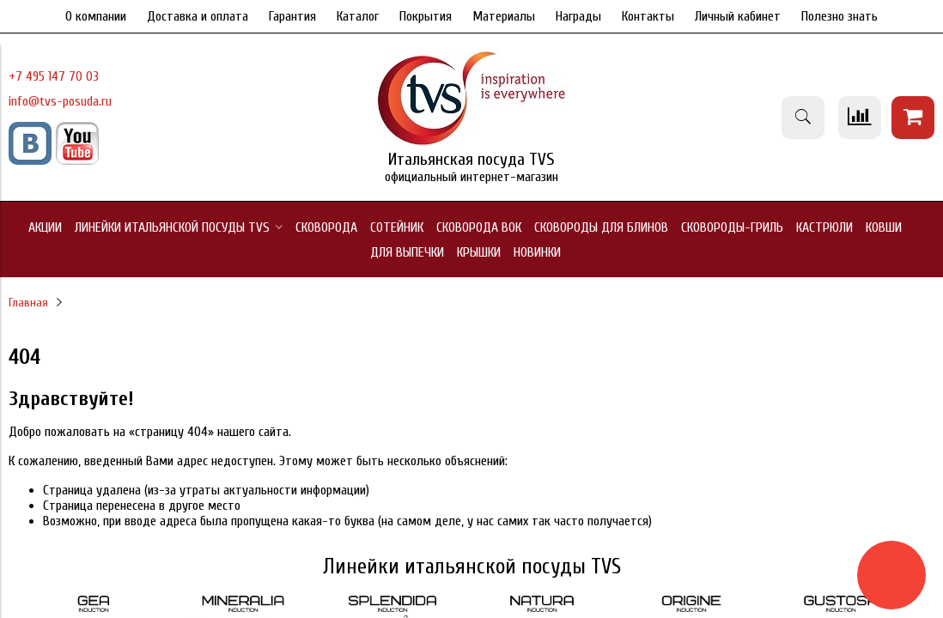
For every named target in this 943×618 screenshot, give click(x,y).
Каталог (358, 16)
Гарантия (292, 16)
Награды (578, 16)
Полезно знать (839, 16)
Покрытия (425, 16)
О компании (95, 16)
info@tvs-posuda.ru (60, 101)
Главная (28, 302)
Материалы (503, 16)
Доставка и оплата (197, 16)
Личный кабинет (738, 16)
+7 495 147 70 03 (54, 76)
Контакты (648, 16)
